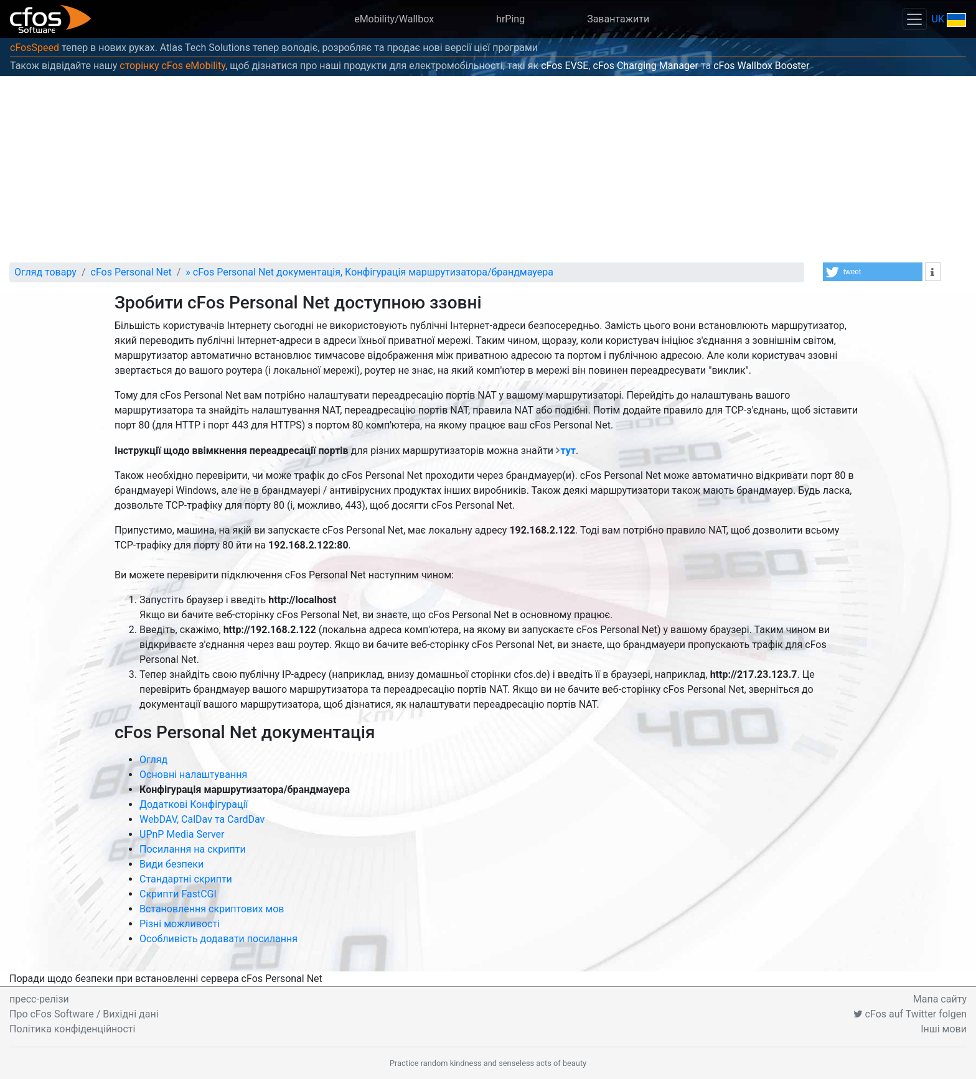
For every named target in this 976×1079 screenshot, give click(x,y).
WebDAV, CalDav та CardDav (202, 819)
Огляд (153, 760)
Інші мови (944, 1029)
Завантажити (618, 19)
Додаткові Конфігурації (193, 804)
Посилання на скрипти (192, 849)
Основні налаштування (193, 774)
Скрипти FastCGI (178, 894)
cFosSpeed (34, 47)
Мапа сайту (940, 999)
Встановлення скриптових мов (211, 909)
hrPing (510, 19)
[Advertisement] (488, 169)
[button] (872, 271)
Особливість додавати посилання (218, 939)
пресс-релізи (39, 999)
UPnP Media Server (182, 834)
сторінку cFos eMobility (172, 66)
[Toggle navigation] (914, 19)
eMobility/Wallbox (394, 19)
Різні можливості (179, 924)
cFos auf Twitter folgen (910, 1014)
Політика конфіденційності (72, 1029)
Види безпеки (171, 864)
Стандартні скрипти (185, 879)
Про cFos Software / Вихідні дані (84, 1014)
